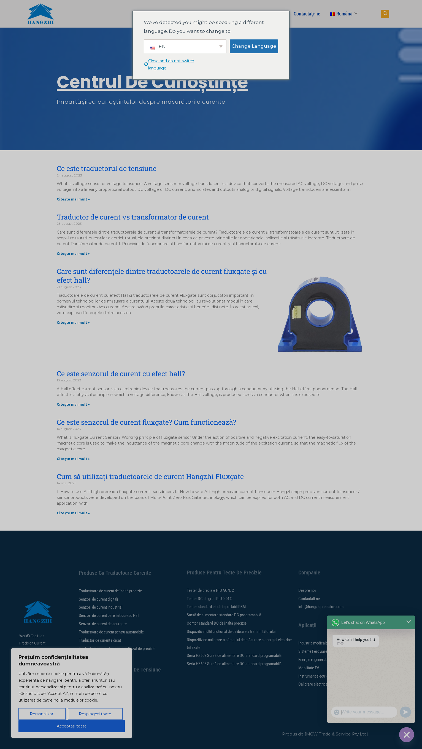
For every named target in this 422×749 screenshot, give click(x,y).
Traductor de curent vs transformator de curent (133, 216)
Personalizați (42, 713)
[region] (71, 693)
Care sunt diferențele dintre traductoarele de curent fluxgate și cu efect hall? (162, 276)
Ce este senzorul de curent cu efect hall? (121, 373)
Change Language (254, 46)
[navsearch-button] (385, 14)
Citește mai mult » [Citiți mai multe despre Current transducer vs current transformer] (73, 254)
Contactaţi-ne (307, 14)
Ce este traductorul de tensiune (106, 168)
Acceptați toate (72, 726)
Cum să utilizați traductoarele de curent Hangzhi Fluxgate (150, 476)
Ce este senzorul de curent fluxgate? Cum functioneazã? (146, 422)
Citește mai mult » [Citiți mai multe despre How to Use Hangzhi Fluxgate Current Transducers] (73, 513)
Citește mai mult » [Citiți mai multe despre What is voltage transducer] (73, 199)
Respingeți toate (95, 713)
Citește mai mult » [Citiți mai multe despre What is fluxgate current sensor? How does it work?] (73, 459)
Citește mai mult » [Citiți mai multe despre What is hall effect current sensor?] (73, 404)
